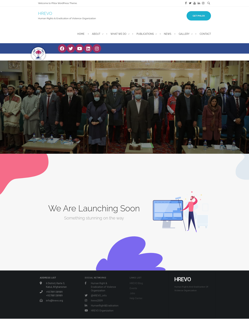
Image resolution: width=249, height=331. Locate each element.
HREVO (45, 13)
